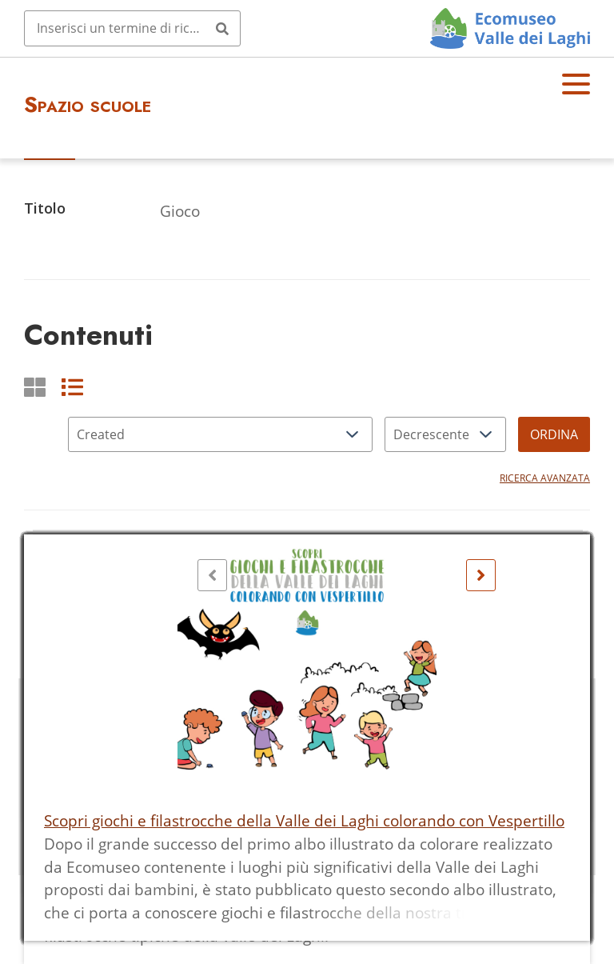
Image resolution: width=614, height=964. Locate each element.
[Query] (132, 28)
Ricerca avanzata (545, 478)
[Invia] (222, 28)
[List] (72, 387)
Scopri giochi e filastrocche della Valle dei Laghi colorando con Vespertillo (304, 820)
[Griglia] (35, 387)
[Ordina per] (220, 434)
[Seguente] (481, 575)
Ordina (554, 434)
